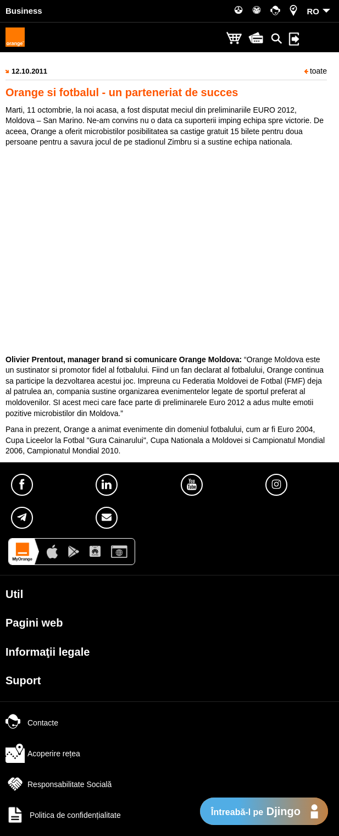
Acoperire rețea (42, 753)
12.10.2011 (29, 71)
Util (14, 594)
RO (313, 11)
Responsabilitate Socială (58, 784)
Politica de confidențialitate (63, 815)
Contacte (31, 722)
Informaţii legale (47, 652)
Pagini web (34, 623)
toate (315, 71)
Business (23, 10)
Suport (23, 680)
